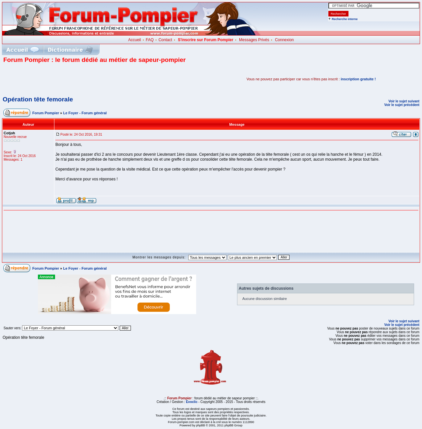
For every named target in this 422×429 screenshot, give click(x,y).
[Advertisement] (80, 79)
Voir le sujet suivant (403, 101)
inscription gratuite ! (358, 79)
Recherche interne (345, 19)
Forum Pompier (45, 113)
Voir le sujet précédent (401, 105)
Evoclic (191, 402)
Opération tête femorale (38, 99)
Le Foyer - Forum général (85, 113)
